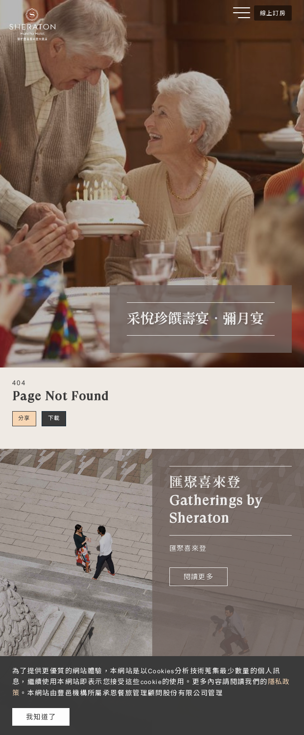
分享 (24, 418)
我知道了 (41, 716)
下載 (54, 418)
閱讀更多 (199, 576)
